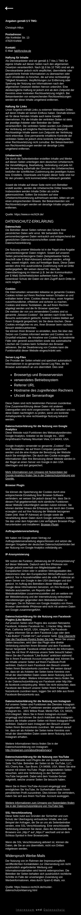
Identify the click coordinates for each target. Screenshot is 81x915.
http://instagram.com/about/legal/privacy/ (28, 750)
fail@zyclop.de (22, 50)
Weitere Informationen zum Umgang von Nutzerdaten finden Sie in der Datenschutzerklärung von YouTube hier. (40, 804)
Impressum (25, 909)
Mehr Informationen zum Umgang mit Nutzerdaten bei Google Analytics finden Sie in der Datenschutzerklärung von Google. (40, 475)
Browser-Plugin (50, 524)
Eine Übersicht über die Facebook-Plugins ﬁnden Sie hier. (40, 638)
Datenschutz (54, 909)
